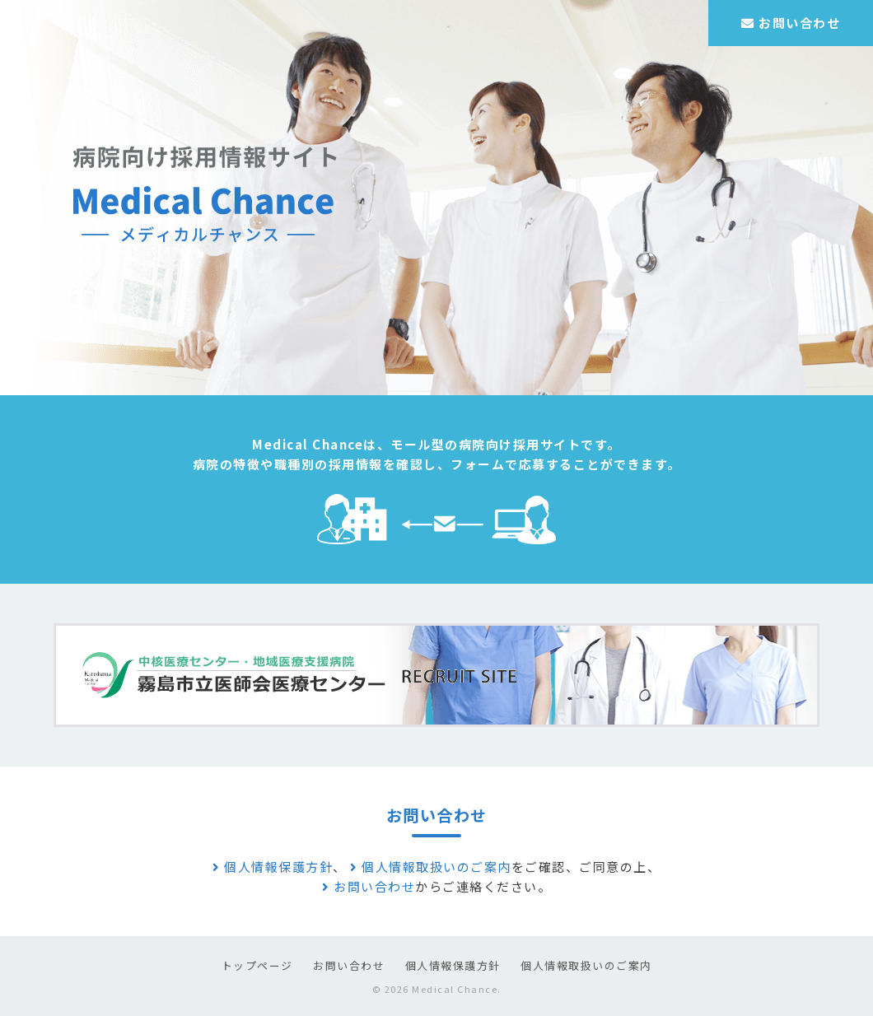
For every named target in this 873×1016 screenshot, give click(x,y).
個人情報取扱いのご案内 (430, 866)
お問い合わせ (790, 22)
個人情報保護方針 (272, 866)
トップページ (257, 965)
